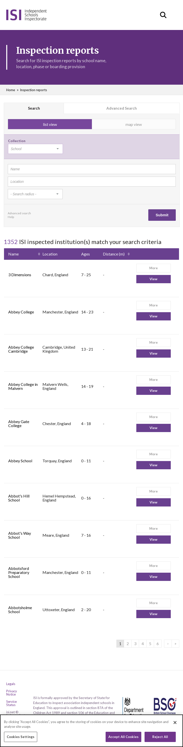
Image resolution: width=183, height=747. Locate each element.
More (153, 268)
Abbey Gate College (18, 423)
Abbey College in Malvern (23, 386)
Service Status (11, 703)
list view (50, 124)
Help (11, 217)
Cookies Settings (20, 739)
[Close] (175, 724)
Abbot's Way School (19, 535)
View (153, 279)
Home (10, 90)
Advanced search (19, 213)
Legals (10, 684)
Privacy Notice (11, 693)
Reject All (160, 739)
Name (13, 253)
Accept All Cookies (123, 739)
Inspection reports (33, 90)
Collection (16, 141)
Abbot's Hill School (18, 498)
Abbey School (20, 460)
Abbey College (21, 311)
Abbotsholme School (20, 609)
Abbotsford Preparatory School (18, 572)
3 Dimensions (19, 274)
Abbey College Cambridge (21, 349)
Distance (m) (114, 253)
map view (134, 124)
